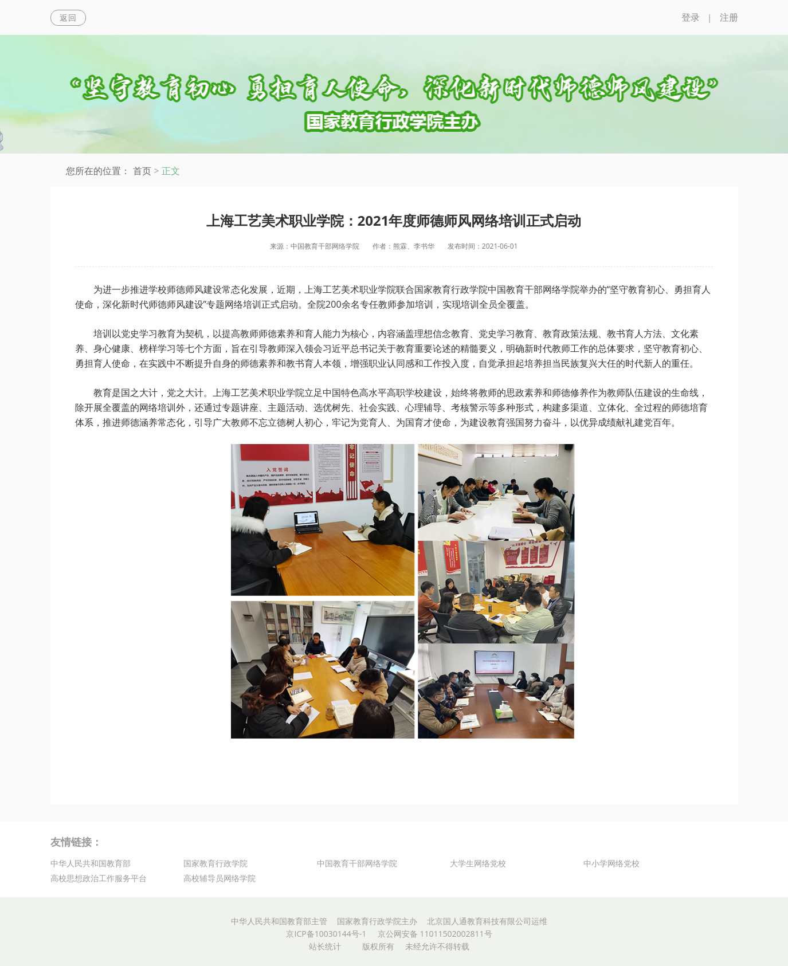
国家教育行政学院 (215, 863)
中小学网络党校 (611, 863)
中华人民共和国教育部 (90, 863)
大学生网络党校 (478, 863)
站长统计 (325, 946)
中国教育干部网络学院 (357, 863)
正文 (171, 171)
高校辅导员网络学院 (219, 878)
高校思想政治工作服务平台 (98, 878)
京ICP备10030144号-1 (326, 933)
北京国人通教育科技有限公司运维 (487, 921)
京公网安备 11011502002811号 (435, 933)
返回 (68, 17)
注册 (729, 17)
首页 (142, 171)
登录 (690, 17)
